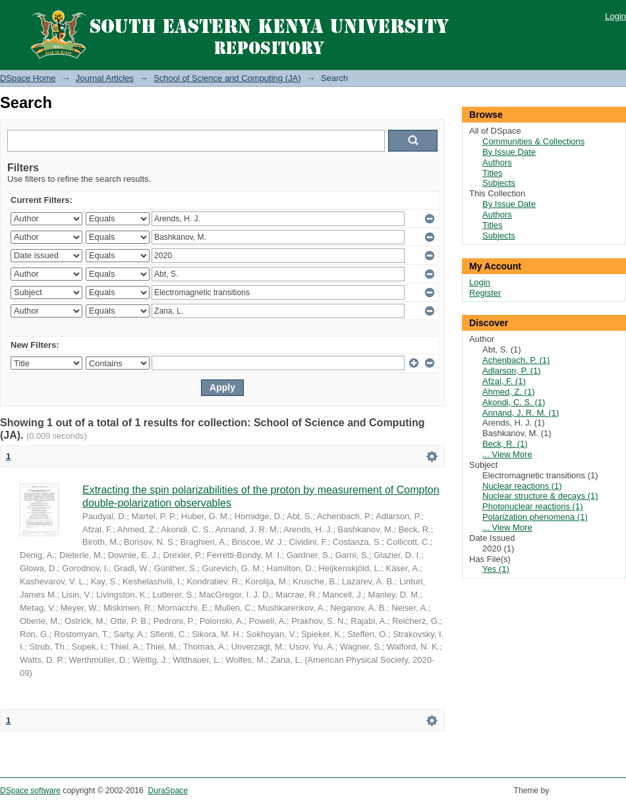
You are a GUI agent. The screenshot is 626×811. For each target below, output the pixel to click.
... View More (507, 454)
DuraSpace (167, 790)
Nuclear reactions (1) (522, 486)
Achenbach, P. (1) (516, 360)
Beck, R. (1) (505, 444)
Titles (492, 173)
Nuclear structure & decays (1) (540, 496)
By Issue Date (509, 152)
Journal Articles (105, 78)
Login (615, 16)
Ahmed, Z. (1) (508, 392)
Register (485, 293)
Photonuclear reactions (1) (532, 506)
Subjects (498, 183)
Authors (497, 162)
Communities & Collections (533, 141)
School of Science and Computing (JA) (227, 78)
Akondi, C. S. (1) (513, 402)
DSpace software (30, 790)
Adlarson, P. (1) (511, 371)
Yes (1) (495, 569)
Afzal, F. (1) (504, 381)
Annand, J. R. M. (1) (520, 413)
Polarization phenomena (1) (535, 517)
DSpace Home (28, 78)
